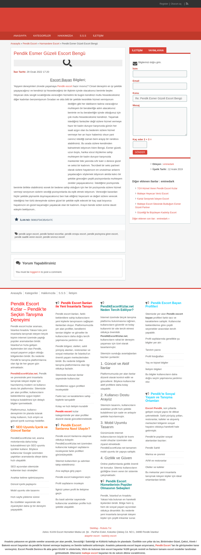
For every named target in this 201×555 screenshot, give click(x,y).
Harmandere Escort (49, 43)
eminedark (168, 164)
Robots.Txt (105, 528)
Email (136, 80)
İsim (135, 68)
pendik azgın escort (29, 234)
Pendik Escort (30, 43)
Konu (136, 93)
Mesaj (136, 105)
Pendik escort (64, 86)
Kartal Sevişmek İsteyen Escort (153, 198)
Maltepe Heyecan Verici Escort (152, 193)
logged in (35, 272)
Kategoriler (42, 35)
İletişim (98, 35)
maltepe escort (90, 553)
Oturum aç (176, 3)
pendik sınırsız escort (54, 237)
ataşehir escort (92, 536)
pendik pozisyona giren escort (102, 234)
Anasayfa (20, 35)
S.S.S (83, 35)
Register (164, 3)
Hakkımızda (65, 35)
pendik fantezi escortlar (51, 234)
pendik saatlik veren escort (28, 237)
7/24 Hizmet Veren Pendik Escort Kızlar (157, 188)
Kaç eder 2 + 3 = (142, 139)
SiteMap (94, 528)
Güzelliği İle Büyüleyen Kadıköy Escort (157, 212)
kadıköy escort (109, 536)
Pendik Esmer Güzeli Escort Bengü (49, 53)
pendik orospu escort (75, 234)
